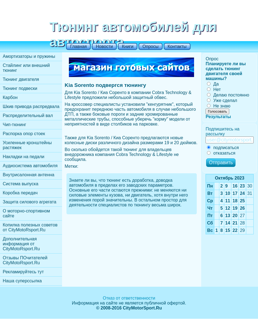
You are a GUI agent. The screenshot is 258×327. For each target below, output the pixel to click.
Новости (104, 46)
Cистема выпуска (20, 183)
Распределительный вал (28, 115)
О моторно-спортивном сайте (26, 213)
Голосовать (217, 111)
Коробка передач (20, 192)
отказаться (221, 153)
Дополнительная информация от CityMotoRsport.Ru (21, 244)
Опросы (150, 46)
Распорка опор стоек (24, 133)
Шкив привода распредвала (31, 106)
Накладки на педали (23, 156)
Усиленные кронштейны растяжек (27, 145)
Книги (127, 46)
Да (213, 84)
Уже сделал (222, 100)
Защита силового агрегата (29, 202)
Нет (214, 89)
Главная (78, 46)
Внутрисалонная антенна (28, 174)
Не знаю (218, 106)
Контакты (177, 46)
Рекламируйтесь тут (23, 271)
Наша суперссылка (22, 280)
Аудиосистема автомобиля (30, 165)
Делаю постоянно (228, 95)
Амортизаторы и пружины (29, 56)
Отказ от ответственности (129, 298)
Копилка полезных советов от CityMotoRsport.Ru (30, 227)
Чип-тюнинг (14, 124)
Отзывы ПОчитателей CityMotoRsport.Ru (25, 260)
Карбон (10, 97)
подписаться (223, 147)
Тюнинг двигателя (21, 79)
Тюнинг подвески (20, 88)
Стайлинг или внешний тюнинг (26, 68)
